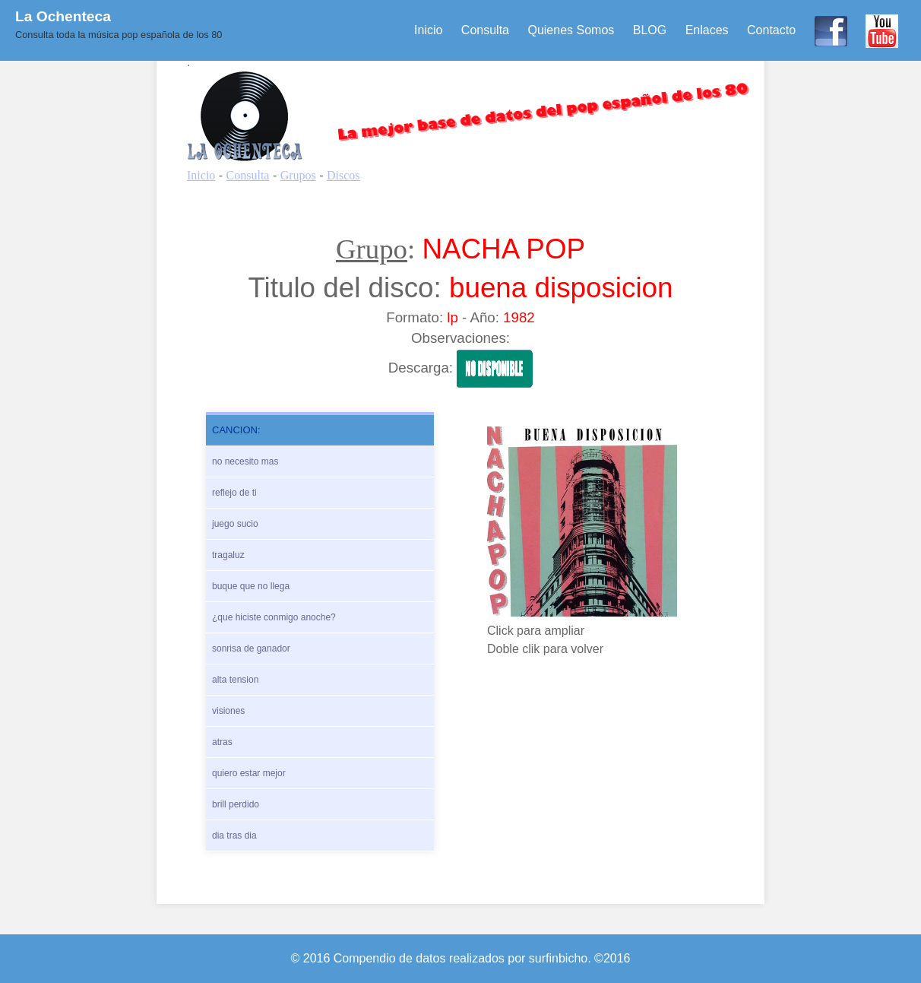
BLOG (649, 30)
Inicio (428, 30)
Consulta (485, 30)
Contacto (771, 30)
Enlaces (707, 30)
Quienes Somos (570, 30)
